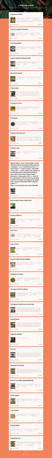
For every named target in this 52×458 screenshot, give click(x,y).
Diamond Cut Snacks (17, 365)
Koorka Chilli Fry (16, 215)
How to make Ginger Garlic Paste (21, 200)
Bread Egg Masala (16, 73)
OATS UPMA (14, 244)
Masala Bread (14, 319)
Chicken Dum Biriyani (17, 133)
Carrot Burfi (14, 410)
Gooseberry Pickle (16, 14)
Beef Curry (13, 230)
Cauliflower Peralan (16, 274)
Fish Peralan (14, 88)
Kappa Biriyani (15, 438)
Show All (40, 10)
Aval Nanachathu (15, 43)
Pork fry (13, 349)
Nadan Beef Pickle (16, 334)
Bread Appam (14, 395)
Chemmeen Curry (16, 103)
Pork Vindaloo (15, 425)
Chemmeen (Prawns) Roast (19, 289)
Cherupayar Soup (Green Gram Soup (22, 304)
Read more (40, 24)
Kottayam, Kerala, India (16, 360)
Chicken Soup (14, 148)
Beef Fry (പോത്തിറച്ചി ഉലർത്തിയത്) (21, 380)
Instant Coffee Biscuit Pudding (20, 259)
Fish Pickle (14, 118)
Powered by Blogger (26, 454)
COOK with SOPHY (26, 5)
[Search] (42, 2)
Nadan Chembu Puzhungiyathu (20, 58)
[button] (41, 14)
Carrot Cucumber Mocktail (19, 29)
